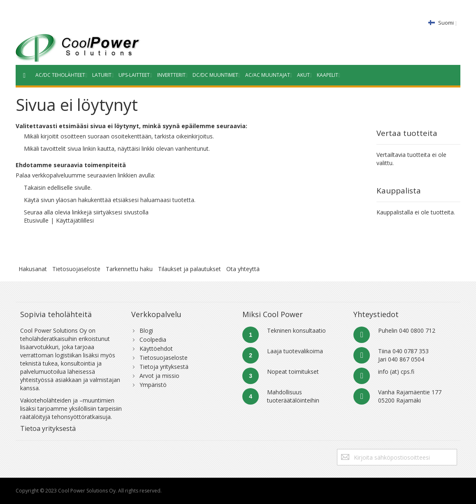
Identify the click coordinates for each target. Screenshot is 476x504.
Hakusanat (33, 269)
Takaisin (35, 187)
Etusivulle (36, 220)
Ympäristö (153, 385)
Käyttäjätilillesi (75, 220)
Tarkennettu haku (129, 269)
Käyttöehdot (156, 348)
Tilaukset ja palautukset (189, 269)
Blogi (146, 330)
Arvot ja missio (159, 376)
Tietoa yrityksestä (48, 428)
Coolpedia (152, 339)
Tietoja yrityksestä (163, 367)
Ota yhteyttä (243, 269)
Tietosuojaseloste (76, 269)
